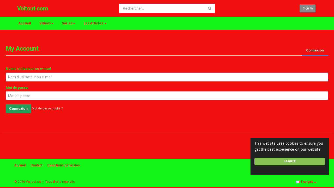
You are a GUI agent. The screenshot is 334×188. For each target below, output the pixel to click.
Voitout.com (32, 8)
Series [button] (68, 23)
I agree (290, 161)
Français (306, 182)
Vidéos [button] (46, 23)
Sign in (307, 8)
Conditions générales (63, 165)
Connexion (315, 50)
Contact (36, 165)
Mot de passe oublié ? (47, 108)
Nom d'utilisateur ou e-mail (28, 68)
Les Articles (95, 23)
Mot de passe (17, 88)
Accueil (24, 23)
